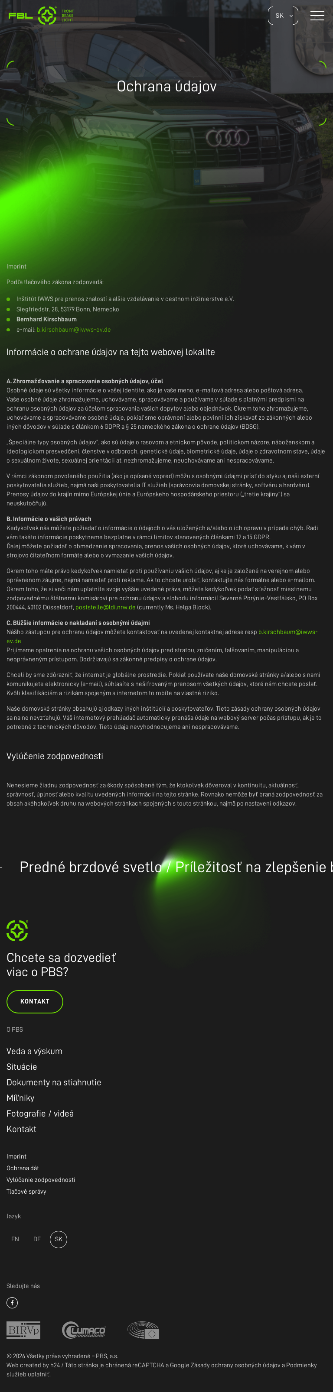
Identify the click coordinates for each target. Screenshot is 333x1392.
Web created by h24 (33, 1365)
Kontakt (34, 1001)
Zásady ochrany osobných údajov (236, 1365)
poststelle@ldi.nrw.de (105, 607)
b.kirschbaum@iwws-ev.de (74, 329)
